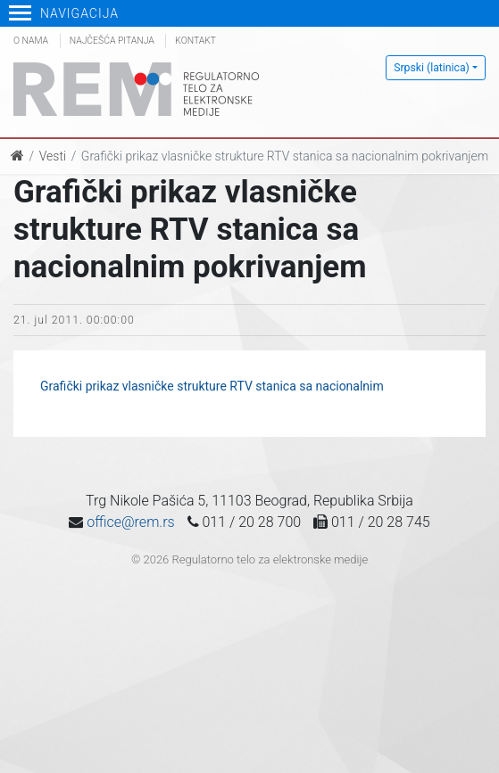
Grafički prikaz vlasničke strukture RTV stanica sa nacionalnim (212, 386)
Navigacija (64, 13)
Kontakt (195, 40)
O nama (30, 40)
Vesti (52, 156)
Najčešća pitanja (112, 40)
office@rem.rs (130, 522)
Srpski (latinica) (432, 68)
